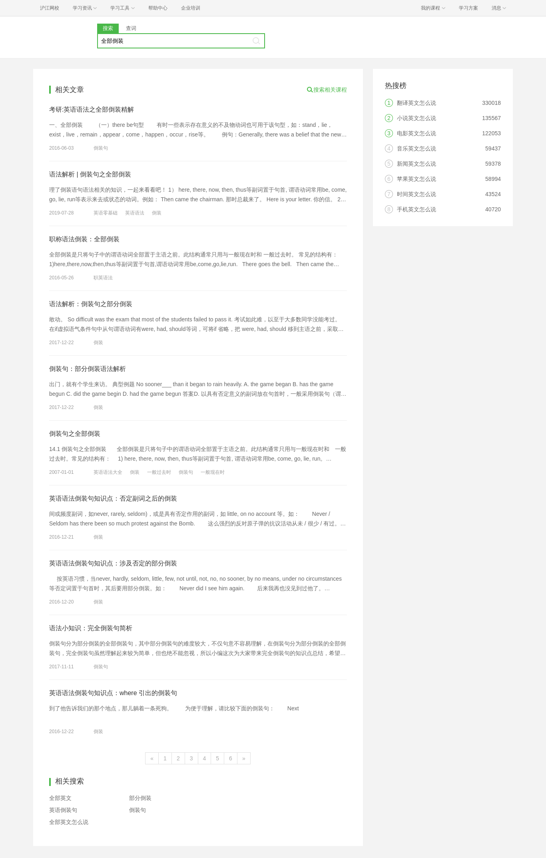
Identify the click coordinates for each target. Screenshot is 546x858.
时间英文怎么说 (416, 194)
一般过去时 (159, 472)
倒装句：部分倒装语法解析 (87, 368)
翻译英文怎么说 (416, 103)
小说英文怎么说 (416, 118)
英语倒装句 (63, 810)
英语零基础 (106, 213)
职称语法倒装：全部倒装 (84, 239)
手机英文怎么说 (416, 209)
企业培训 (190, 8)
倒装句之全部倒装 (74, 433)
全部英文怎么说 (68, 822)
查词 (131, 28)
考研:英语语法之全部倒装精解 (91, 109)
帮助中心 (157, 8)
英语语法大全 (108, 472)
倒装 (156, 213)
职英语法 (103, 278)
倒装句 (101, 148)
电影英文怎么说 (416, 133)
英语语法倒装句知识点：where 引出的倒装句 (113, 693)
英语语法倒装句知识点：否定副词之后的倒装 (113, 498)
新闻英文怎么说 (416, 163)
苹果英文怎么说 (416, 179)
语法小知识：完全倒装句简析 (90, 628)
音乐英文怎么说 (416, 148)
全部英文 (60, 798)
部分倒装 (140, 798)
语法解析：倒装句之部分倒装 (90, 304)
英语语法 (134, 213)
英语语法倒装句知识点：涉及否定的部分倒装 (113, 563)
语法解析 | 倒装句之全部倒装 (90, 174)
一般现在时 (213, 472)
